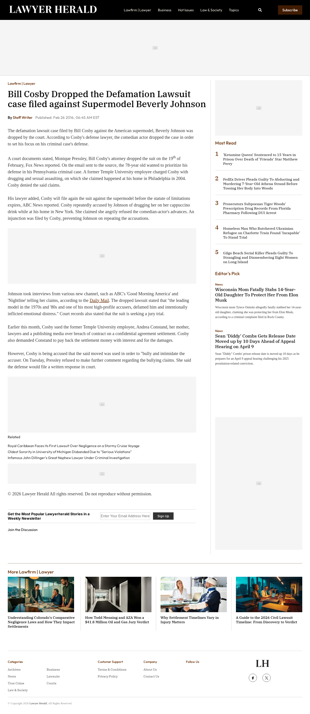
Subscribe (290, 10)
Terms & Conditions (112, 670)
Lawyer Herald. (38, 703)
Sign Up (163, 516)
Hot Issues (186, 10)
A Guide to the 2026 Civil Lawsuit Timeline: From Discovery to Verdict (266, 619)
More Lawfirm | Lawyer (31, 572)
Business (164, 10)
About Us (150, 670)
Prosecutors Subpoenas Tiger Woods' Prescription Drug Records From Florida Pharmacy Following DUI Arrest (257, 208)
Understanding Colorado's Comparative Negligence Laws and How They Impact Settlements (41, 622)
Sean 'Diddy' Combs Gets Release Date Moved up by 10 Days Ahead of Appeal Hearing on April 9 (255, 341)
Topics (234, 10)
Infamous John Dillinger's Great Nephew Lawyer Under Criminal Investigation (69, 457)
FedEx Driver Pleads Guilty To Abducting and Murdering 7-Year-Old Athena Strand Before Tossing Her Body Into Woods (261, 183)
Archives (14, 670)
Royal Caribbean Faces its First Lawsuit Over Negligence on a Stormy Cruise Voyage (74, 446)
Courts (51, 683)
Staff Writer (23, 117)
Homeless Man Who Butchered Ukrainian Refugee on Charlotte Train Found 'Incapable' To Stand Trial (261, 232)
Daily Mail (99, 300)
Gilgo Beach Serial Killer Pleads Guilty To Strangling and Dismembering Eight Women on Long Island (260, 257)
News (219, 284)
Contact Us (151, 676)
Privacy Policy (108, 676)
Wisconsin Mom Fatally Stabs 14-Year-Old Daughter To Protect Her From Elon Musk (256, 294)
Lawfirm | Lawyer (137, 10)
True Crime (16, 683)
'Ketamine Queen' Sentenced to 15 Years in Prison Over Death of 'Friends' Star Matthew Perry (260, 159)
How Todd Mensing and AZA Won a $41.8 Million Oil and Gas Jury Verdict (117, 619)
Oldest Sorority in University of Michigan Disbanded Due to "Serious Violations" (70, 452)
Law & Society (211, 10)
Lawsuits (53, 676)
